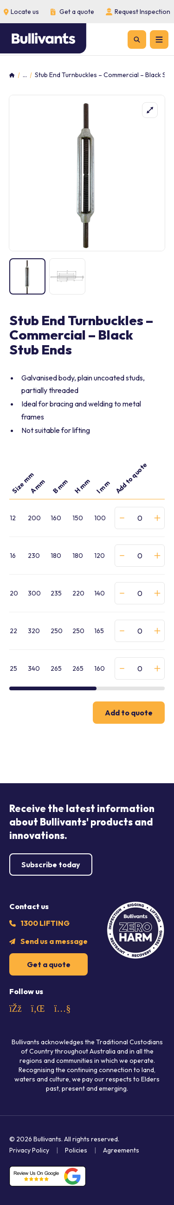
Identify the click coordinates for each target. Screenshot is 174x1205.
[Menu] (159, 39)
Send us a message (54, 941)
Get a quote (49, 964)
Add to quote (129, 712)
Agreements (121, 1150)
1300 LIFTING (45, 923)
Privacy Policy (29, 1150)
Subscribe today (50, 864)
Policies (76, 1150)
